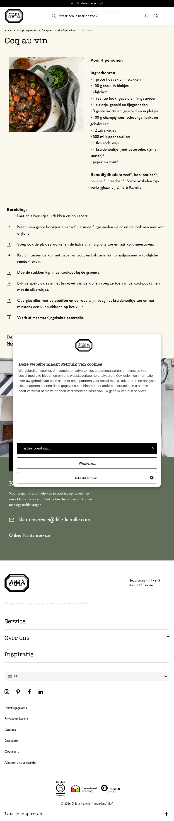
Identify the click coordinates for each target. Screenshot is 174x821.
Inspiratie (19, 654)
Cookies (10, 730)
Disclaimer (12, 740)
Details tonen (113, 478)
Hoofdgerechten (67, 30)
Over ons (17, 637)
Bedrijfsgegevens (16, 708)
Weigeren (87, 463)
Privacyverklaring (16, 718)
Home (8, 30)
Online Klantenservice (29, 535)
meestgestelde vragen (25, 505)
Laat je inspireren (26, 30)
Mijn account (146, 16)
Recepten (47, 30)
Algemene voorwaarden (21, 762)
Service (15, 621)
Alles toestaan (89, 448)
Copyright (12, 751)
